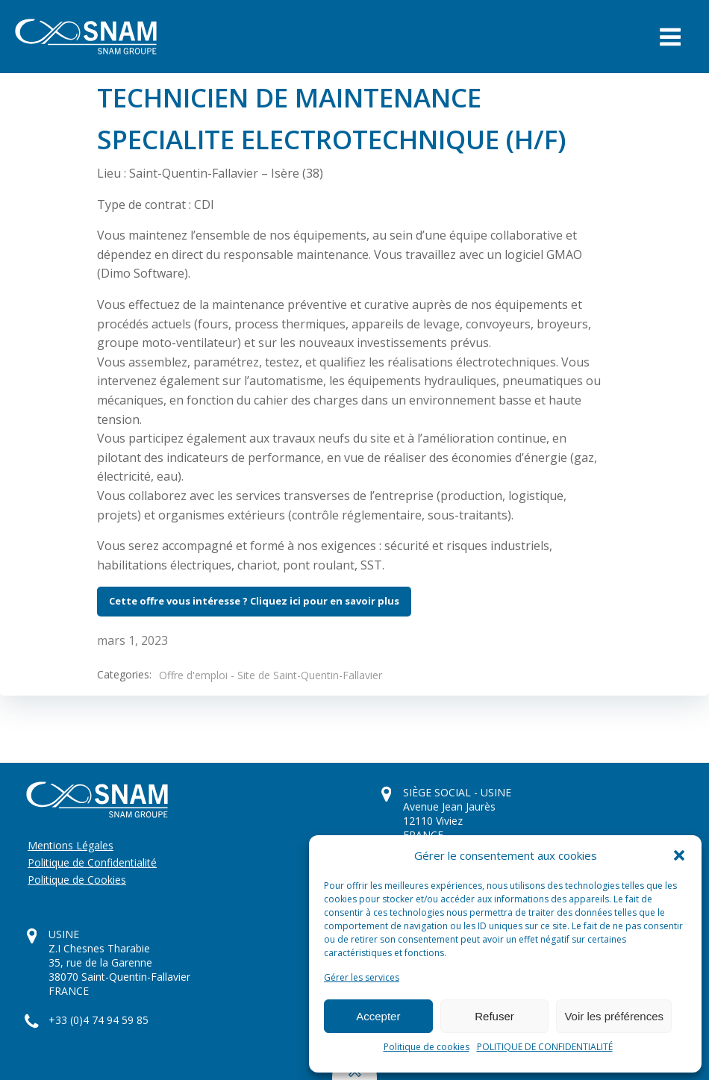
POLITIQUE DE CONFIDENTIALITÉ (545, 1046)
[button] (679, 855)
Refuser (494, 1016)
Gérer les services (361, 977)
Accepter (378, 1016)
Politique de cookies (426, 1046)
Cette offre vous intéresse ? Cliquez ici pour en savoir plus (254, 601)
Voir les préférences (613, 1016)
